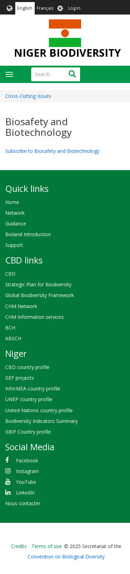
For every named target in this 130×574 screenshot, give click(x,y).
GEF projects (19, 377)
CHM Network (21, 306)
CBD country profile (27, 367)
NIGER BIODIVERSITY (67, 53)
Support (14, 245)
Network (15, 213)
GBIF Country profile (28, 431)
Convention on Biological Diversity (66, 556)
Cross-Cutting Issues (28, 96)
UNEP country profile (28, 399)
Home (12, 202)
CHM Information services (34, 317)
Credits (19, 546)
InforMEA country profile (32, 388)
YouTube (26, 482)
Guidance (15, 223)
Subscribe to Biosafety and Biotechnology (52, 151)
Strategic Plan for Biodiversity (38, 284)
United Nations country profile (39, 410)
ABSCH (13, 338)
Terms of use (47, 546)
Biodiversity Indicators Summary (41, 421)
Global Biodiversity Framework (39, 295)
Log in (74, 8)
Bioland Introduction (28, 234)
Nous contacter (22, 503)
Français (45, 8)
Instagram (27, 471)
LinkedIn (25, 492)
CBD (10, 273)
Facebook (27, 460)
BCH (10, 327)
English (24, 8)
